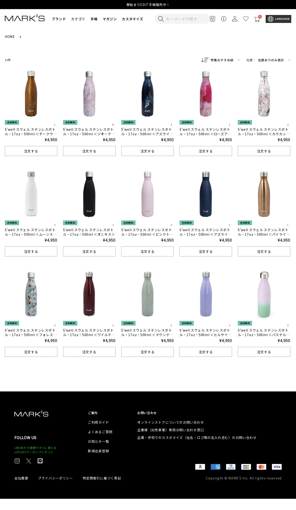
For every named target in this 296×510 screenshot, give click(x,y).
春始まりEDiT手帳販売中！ (148, 4)
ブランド (59, 19)
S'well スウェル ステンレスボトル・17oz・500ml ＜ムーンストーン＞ (30, 235)
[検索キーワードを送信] (161, 19)
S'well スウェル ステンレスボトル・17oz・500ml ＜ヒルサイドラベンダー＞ (205, 335)
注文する (31, 151)
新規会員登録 (98, 462)
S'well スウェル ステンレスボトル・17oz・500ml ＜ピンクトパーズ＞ (147, 235)
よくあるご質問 (100, 443)
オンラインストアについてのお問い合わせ (170, 433)
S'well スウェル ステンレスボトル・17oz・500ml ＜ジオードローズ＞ (89, 134)
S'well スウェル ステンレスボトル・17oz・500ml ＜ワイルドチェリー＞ (89, 335)
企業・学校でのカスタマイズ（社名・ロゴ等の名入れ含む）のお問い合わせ (197, 448)
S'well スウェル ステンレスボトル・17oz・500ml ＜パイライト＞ (264, 235)
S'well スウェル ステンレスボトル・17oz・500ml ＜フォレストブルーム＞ (31, 335)
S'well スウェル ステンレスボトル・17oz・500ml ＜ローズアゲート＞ (205, 134)
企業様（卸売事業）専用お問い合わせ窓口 (170, 441)
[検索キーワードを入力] (185, 19)
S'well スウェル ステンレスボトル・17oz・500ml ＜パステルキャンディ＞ (264, 335)
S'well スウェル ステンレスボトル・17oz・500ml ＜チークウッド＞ (31, 134)
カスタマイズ (132, 19)
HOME (10, 36)
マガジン (110, 19)
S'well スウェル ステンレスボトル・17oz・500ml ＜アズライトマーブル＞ (147, 134)
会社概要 (21, 489)
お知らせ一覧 (98, 452)
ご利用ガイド (98, 433)
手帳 (93, 19)
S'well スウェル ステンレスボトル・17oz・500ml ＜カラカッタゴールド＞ (264, 134)
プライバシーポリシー (55, 489)
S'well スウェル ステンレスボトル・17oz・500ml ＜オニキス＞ (89, 232)
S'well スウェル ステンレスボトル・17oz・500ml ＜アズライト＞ (205, 235)
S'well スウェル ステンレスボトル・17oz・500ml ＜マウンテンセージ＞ (147, 335)
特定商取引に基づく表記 (102, 489)
